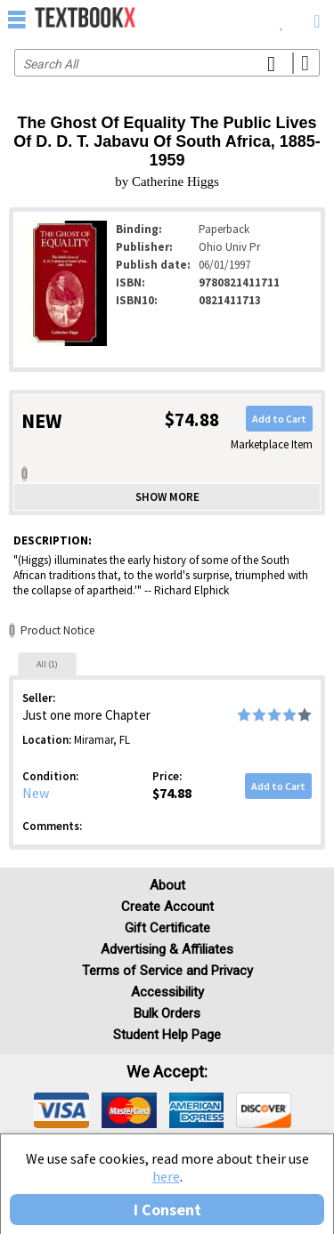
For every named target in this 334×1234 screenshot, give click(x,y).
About (167, 885)
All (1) (47, 664)
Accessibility (167, 992)
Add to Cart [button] (279, 418)
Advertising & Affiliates (167, 949)
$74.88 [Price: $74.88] (171, 793)
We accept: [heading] (167, 1072)
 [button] (17, 19)
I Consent (167, 1209)
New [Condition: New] (35, 793)
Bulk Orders (167, 1013)
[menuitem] (282, 18)
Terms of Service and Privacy (167, 971)
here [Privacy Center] (166, 1176)
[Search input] (167, 63)
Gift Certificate (167, 928)
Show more (167, 496)
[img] (61, 1110)
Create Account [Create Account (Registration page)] (167, 907)
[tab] (47, 663)
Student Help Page (167, 1035)
